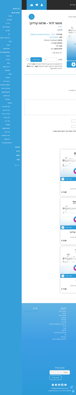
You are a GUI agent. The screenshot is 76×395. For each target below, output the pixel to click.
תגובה (70, 97)
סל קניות (70, 352)
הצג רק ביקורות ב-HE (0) (66, 83)
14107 (56, 261)
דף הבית (70, 17)
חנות (71, 354)
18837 (56, 212)
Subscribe (34, 378)
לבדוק (71, 349)
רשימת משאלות (68, 345)
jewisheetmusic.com (33, 391)
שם (71, 118)
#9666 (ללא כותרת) (67, 360)
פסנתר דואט (40, 315)
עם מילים (41, 337)
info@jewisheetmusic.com (38, 388)
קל (43, 335)
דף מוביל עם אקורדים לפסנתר (18, 34)
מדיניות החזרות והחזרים (9, 311)
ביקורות (38, 27)
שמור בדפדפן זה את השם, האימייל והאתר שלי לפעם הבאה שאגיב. (52, 131)
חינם (43, 328)
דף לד (65, 17)
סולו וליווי (41, 320)
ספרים (42, 313)
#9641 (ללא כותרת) (67, 356)
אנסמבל (42, 330)
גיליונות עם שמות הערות (37, 339)
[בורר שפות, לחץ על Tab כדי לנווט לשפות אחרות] (70, 320)
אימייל (70, 124)
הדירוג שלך (69, 93)
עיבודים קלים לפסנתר (38, 332)
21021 (56, 164)
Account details (68, 347)
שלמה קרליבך (32, 37)
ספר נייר (41, 322)
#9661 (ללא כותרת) (67, 358)
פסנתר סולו (41, 311)
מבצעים (42, 318)
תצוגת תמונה (69, 362)
